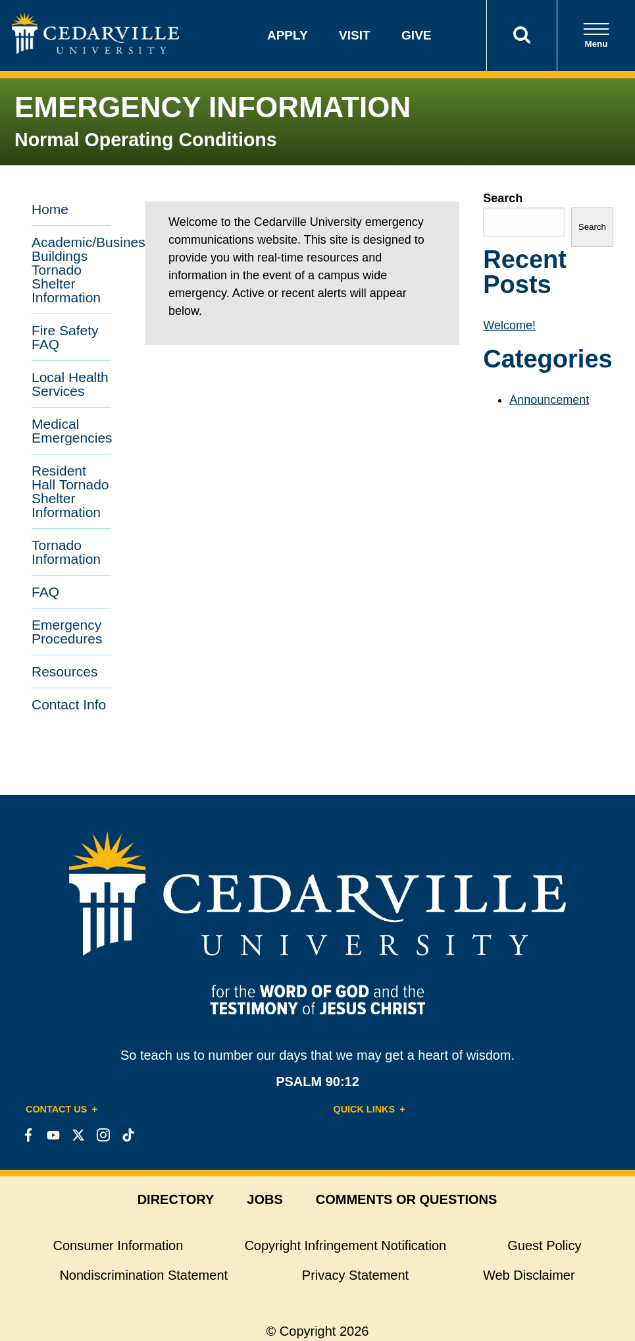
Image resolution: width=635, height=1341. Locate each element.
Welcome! (509, 325)
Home (50, 209)
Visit (354, 35)
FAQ (45, 591)
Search (502, 198)
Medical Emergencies (71, 430)
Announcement (549, 399)
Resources (64, 671)
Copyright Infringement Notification (345, 1245)
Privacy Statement (355, 1275)
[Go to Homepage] (95, 50)
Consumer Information (118, 1245)
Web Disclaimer (529, 1275)
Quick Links (364, 1109)
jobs (264, 1199)
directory (176, 1199)
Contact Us (56, 1109)
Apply (287, 35)
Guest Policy (544, 1245)
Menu (596, 35)
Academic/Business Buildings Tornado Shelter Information (71, 269)
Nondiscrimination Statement (143, 1275)
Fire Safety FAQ (65, 337)
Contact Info (69, 704)
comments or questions (406, 1199)
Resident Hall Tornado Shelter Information (70, 491)
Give (416, 35)
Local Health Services (70, 383)
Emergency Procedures (67, 631)
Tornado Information (66, 551)
